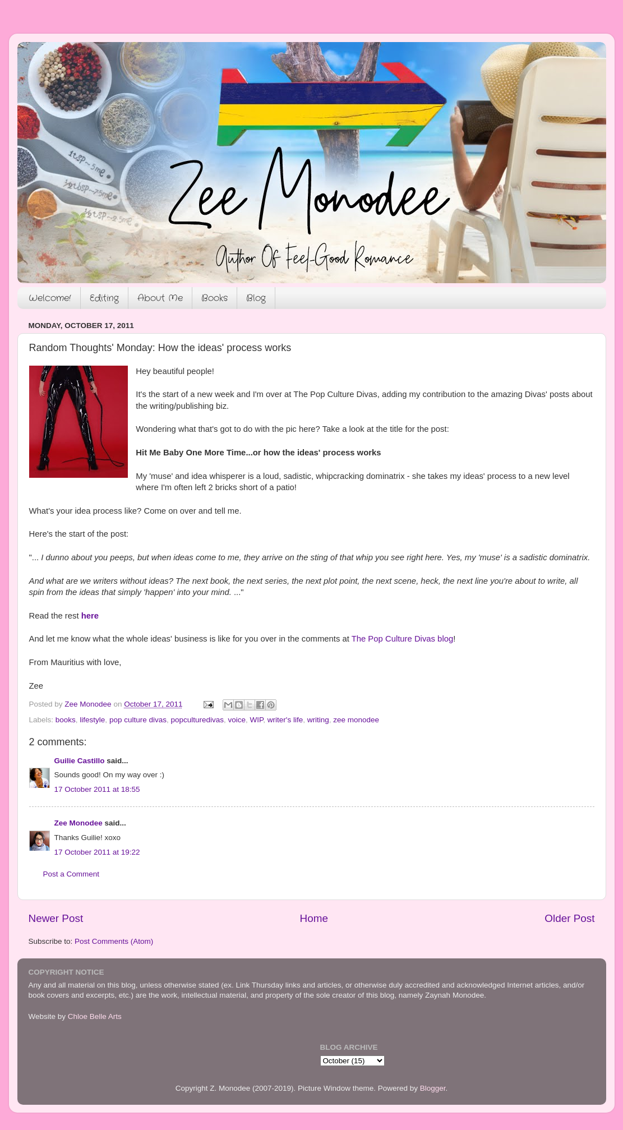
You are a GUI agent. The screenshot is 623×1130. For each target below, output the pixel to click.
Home (314, 918)
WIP (257, 720)
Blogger (433, 1088)
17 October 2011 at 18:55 (97, 789)
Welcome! (50, 298)
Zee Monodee (78, 823)
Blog (256, 298)
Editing (104, 298)
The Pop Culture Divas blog (403, 638)
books (66, 720)
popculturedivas (197, 720)
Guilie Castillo (79, 761)
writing (318, 720)
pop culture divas (138, 720)
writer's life (285, 720)
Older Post (569, 918)
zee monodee (356, 720)
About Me (160, 298)
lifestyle (92, 720)
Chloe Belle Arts (95, 1016)
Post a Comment (71, 874)
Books (214, 298)
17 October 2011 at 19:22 (97, 852)
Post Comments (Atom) (114, 941)
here (90, 615)
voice (237, 720)
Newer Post (56, 918)
